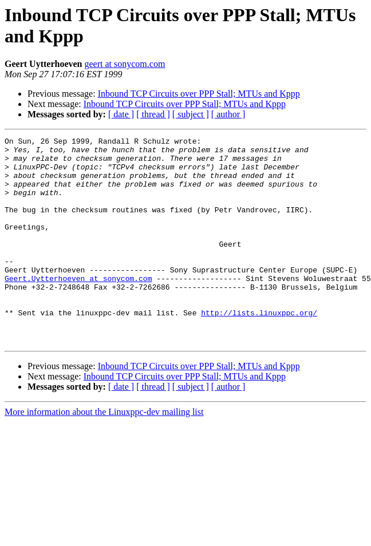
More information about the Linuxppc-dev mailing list (104, 453)
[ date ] (121, 114)
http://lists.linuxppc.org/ (259, 348)
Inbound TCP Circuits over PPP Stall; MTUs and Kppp (199, 93)
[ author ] (228, 114)
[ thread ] (153, 114)
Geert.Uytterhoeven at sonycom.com (78, 307)
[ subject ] (190, 114)
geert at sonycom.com (125, 64)
